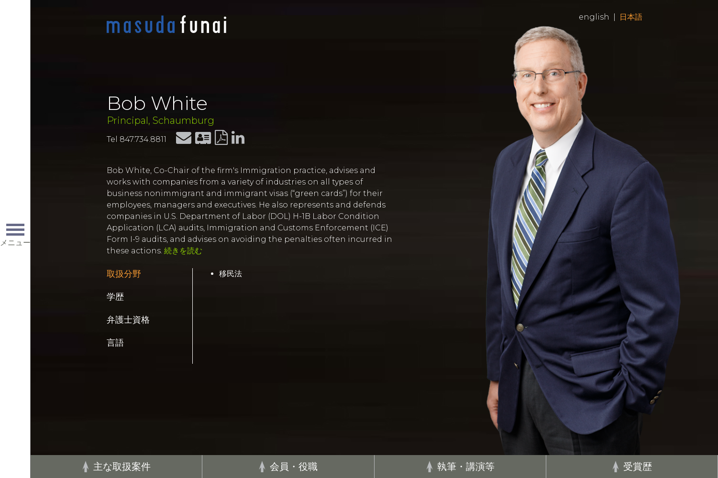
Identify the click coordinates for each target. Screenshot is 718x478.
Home (166, 24)
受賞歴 (637, 466)
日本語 (630, 17)
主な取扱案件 (122, 466)
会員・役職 (294, 466)
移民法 (230, 273)
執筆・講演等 (466, 466)
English (594, 17)
